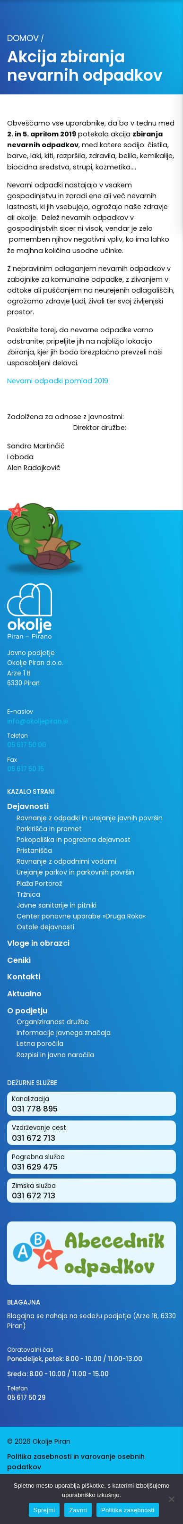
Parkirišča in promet (49, 829)
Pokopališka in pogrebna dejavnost (74, 839)
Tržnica (28, 894)
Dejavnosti (28, 806)
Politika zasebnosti (127, 1510)
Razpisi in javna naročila (55, 1055)
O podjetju (27, 1010)
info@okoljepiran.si (37, 721)
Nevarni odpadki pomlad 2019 (57, 381)
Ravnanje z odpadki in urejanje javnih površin (90, 818)
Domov (23, 38)
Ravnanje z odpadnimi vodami (66, 861)
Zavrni (78, 1510)
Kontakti (23, 976)
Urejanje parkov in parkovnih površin (75, 872)
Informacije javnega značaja (64, 1032)
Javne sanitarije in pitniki (56, 905)
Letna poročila (40, 1043)
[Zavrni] (171, 1499)
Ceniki (19, 960)
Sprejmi (44, 1510)
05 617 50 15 (25, 769)
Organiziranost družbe (53, 1022)
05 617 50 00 (26, 745)
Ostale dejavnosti (45, 927)
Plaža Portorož (39, 883)
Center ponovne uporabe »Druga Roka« (81, 916)
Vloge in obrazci (38, 943)
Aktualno (24, 993)
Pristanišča (34, 850)
